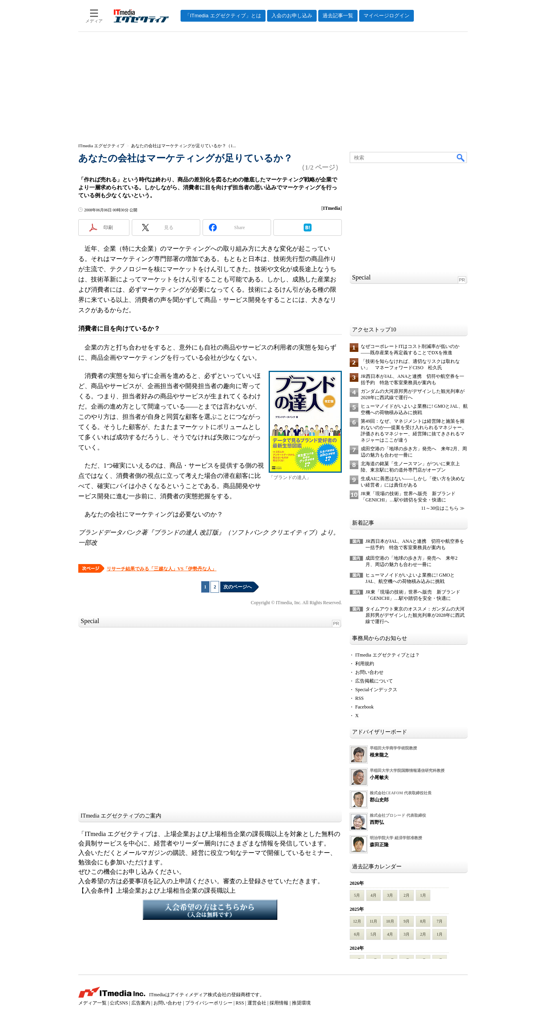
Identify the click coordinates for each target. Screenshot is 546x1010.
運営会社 (256, 1003)
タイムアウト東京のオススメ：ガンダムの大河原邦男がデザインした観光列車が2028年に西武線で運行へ (415, 615)
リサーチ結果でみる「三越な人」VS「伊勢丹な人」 (161, 569)
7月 (440, 921)
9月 (407, 921)
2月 (407, 895)
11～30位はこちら (440, 508)
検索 (461, 157)
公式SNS (119, 1003)
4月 (373, 895)
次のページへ (237, 587)
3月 (390, 895)
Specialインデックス (376, 689)
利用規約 (364, 663)
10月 (390, 921)
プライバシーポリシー (208, 1003)
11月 (374, 921)
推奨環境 (301, 1003)
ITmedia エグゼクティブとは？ (387, 655)
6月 (357, 934)
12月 (357, 921)
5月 (357, 895)
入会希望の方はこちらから (210, 909)
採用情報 (278, 1003)
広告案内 (140, 1003)
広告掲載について (374, 681)
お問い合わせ (369, 672)
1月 (423, 895)
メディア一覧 (92, 1003)
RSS (359, 698)
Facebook (364, 707)
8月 (423, 921)
